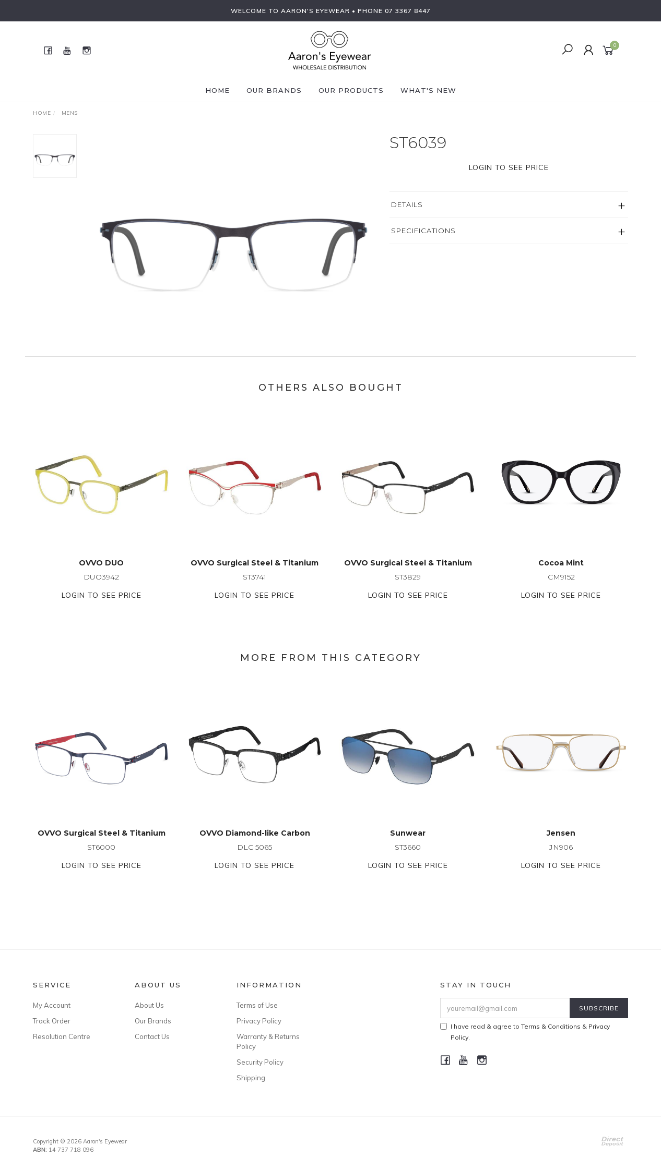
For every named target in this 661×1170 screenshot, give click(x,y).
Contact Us (152, 1036)
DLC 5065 (254, 856)
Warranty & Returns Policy (268, 1041)
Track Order (51, 1021)
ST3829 (408, 585)
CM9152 (561, 585)
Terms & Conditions (551, 1026)
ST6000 (101, 856)
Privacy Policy (259, 1021)
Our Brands (274, 90)
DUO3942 (101, 585)
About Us (149, 1005)
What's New (428, 90)
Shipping (251, 1077)
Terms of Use (257, 1005)
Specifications (423, 230)
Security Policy (260, 1062)
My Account (51, 1005)
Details (407, 204)
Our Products (351, 90)
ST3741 (254, 585)
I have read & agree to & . (525, 1031)
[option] (233, 228)
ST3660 (408, 856)
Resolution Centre (61, 1036)
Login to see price (509, 167)
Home (217, 90)
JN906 (561, 856)
